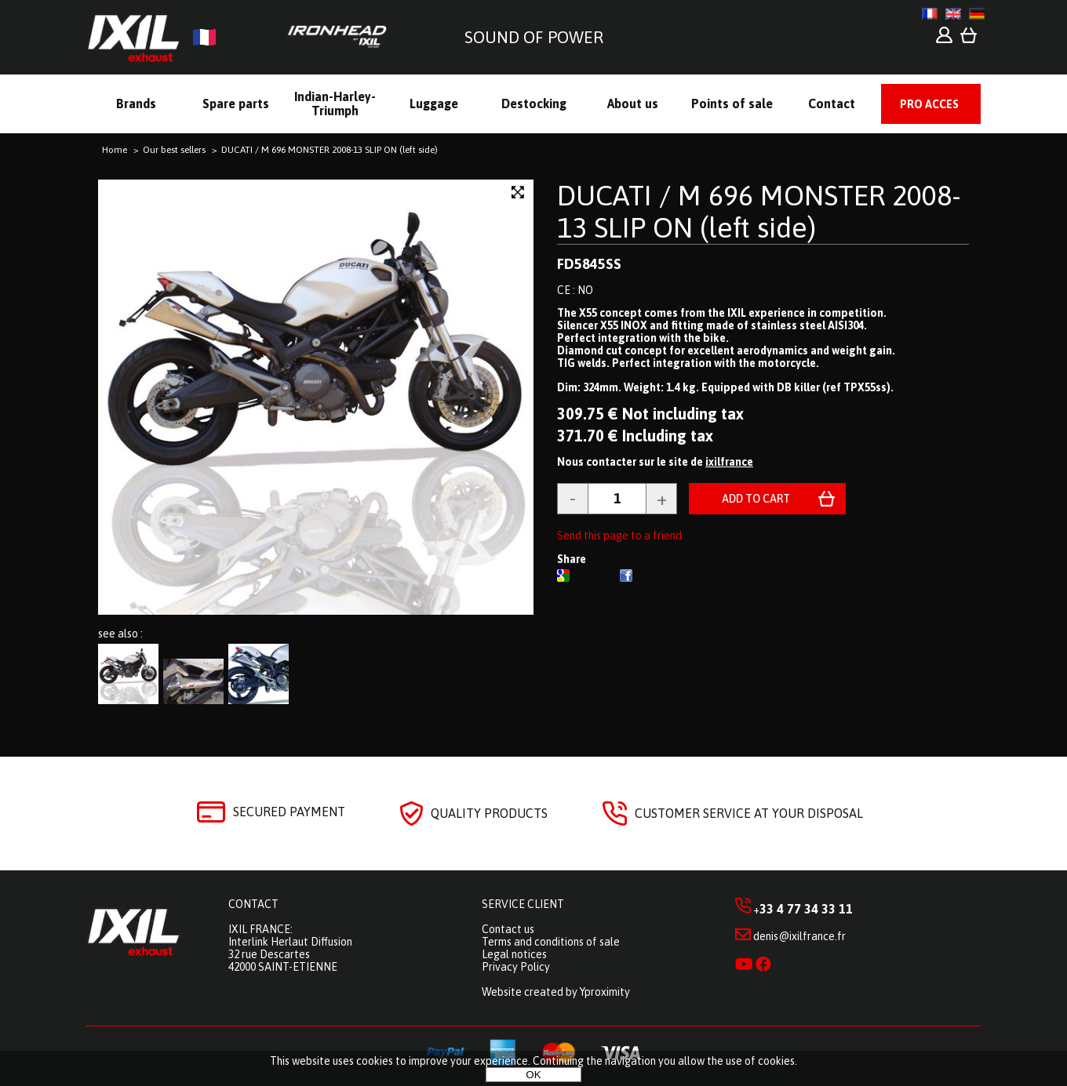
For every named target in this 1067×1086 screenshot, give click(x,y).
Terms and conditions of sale (551, 941)
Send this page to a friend (619, 535)
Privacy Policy (516, 967)
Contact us (508, 929)
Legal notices (514, 954)
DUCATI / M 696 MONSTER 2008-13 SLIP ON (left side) (759, 211)
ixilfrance (729, 462)
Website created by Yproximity (556, 992)
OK (533, 1075)
